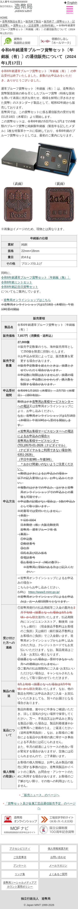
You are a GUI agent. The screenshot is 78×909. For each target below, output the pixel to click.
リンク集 (20, 874)
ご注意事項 (19, 857)
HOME (4, 17)
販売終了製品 (33, 21)
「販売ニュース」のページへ (40, 795)
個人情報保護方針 (58, 848)
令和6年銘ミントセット (16, 282)
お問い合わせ (58, 857)
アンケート (19, 865)
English (70, 2)
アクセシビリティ (20, 848)
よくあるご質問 (58, 874)
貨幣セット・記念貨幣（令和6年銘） (34, 25)
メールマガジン (58, 865)
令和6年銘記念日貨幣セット (19, 286)
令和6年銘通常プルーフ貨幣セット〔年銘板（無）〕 (35, 277)
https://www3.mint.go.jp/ (44, 592)
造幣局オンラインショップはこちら (27, 299)
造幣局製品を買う (12, 21)
